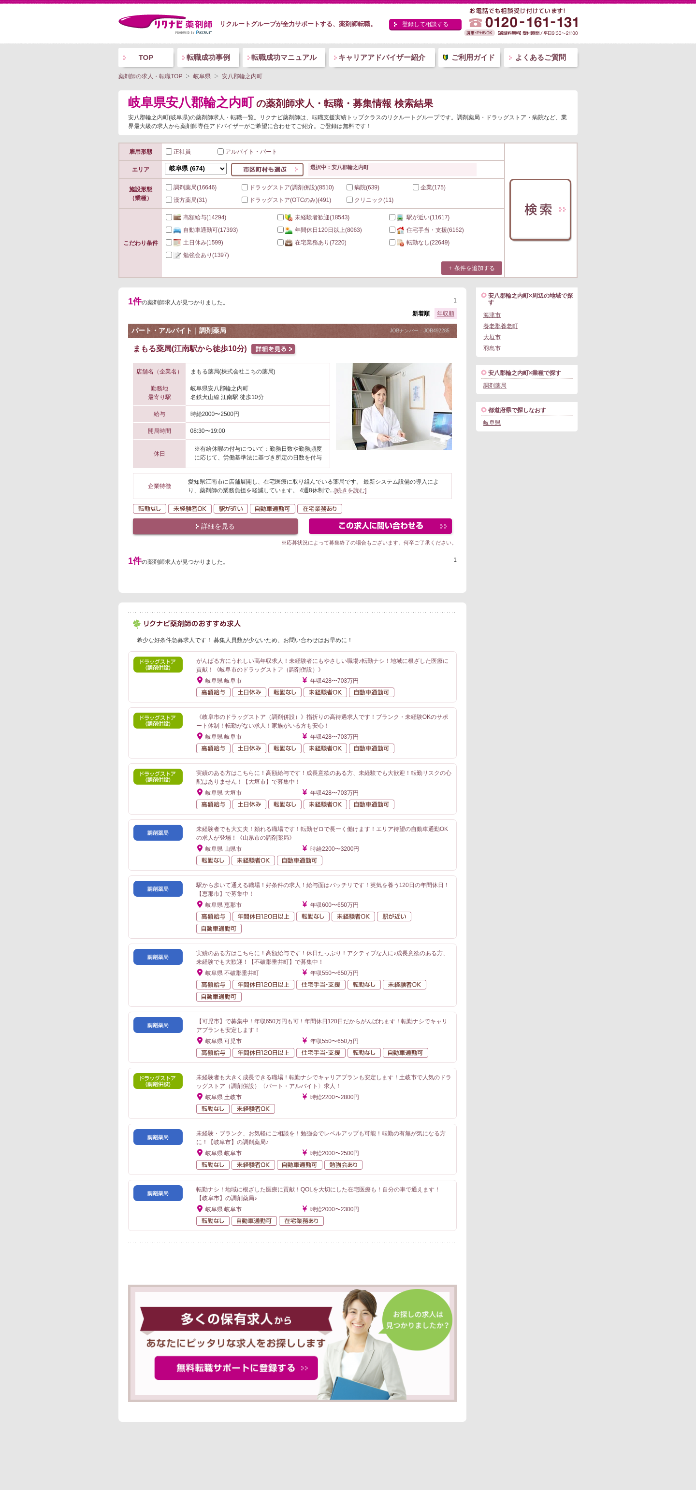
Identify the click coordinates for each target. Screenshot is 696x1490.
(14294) (196, 217)
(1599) (194, 242)
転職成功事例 (208, 57)
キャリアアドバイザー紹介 (381, 57)
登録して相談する (425, 24)
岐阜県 (492, 422)
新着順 (421, 313)
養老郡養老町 (500, 326)
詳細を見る (218, 526)
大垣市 (492, 337)
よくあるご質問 (540, 57)
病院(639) (363, 187)
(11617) (419, 217)
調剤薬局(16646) (191, 187)
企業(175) (429, 187)
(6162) (426, 230)
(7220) (312, 242)
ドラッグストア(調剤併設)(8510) (288, 187)
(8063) (319, 230)
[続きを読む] (350, 490)
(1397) (197, 255)
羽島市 (492, 348)
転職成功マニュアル (284, 57)
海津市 (492, 315)
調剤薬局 (495, 385)
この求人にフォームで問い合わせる (381, 527)
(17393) (202, 230)
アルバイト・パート (247, 151)
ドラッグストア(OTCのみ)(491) (286, 200)
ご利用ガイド (473, 57)
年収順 (445, 313)
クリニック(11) (370, 200)
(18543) (313, 217)
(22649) (419, 242)
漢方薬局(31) (186, 200)
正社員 (178, 151)
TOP (146, 57)
